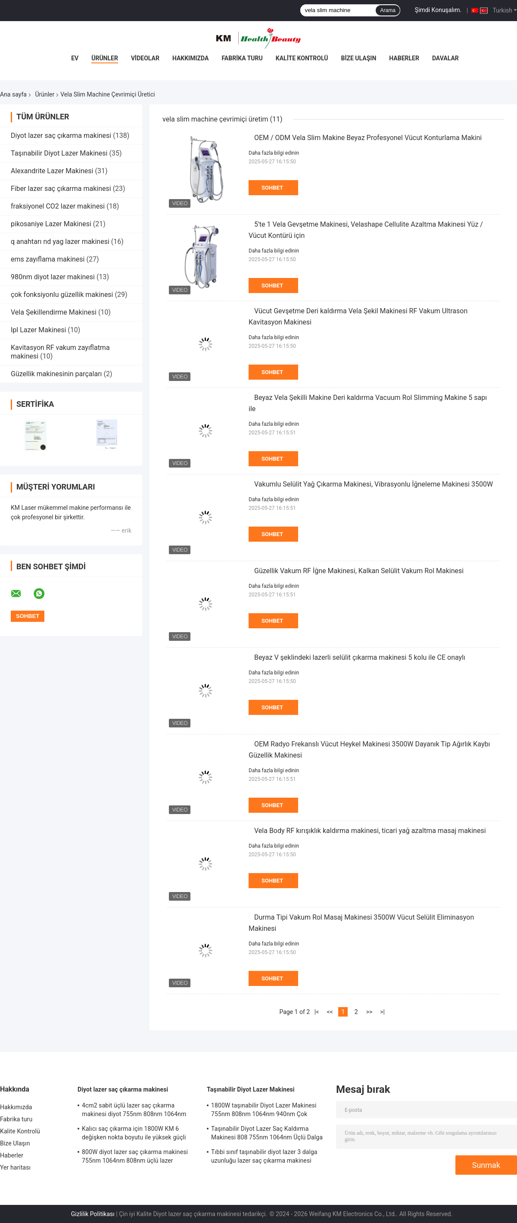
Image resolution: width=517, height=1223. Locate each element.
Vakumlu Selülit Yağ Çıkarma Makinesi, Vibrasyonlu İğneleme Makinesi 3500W (373, 484)
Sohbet (272, 187)
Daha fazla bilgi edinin (274, 153)
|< (317, 1011)
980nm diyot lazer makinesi (53, 277)
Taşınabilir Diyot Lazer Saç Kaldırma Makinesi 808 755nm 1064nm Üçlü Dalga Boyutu (267, 1134)
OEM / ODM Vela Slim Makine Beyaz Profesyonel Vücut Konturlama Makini (368, 138)
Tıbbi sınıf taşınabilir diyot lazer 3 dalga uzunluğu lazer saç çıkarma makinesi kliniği (264, 1157)
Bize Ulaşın (358, 58)
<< (330, 1011)
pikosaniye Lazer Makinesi (51, 224)
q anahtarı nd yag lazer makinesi (60, 241)
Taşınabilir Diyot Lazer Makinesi (59, 153)
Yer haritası (15, 1167)
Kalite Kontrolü (302, 58)
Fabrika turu (241, 58)
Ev (74, 58)
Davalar (445, 58)
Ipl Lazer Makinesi (38, 330)
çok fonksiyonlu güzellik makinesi (62, 294)
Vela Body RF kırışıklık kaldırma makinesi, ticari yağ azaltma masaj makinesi (370, 831)
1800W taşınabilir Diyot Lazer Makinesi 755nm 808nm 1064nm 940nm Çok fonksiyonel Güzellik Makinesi (264, 1111)
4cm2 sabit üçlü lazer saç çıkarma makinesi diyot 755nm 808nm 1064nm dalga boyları (134, 1111)
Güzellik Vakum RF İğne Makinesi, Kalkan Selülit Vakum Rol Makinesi (359, 571)
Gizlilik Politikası (93, 1214)
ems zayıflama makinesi (48, 259)
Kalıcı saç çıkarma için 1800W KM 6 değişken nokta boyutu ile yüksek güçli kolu (134, 1134)
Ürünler (104, 58)
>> (369, 1011)
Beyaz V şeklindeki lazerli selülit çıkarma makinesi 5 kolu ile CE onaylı (359, 657)
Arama (387, 10)
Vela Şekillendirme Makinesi (54, 312)
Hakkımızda (190, 58)
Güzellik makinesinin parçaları (56, 374)
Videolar (145, 58)
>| (382, 1011)
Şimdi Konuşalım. (438, 9)
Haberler (404, 58)
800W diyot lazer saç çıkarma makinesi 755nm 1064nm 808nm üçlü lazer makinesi (135, 1157)
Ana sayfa (13, 94)
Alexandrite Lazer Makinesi (52, 171)
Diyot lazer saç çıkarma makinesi (61, 135)
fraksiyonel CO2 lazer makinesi (58, 206)
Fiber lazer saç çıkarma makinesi (61, 188)
